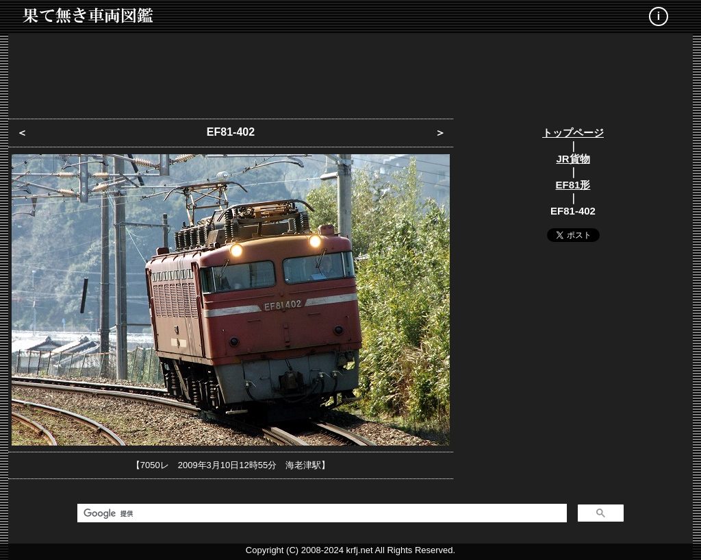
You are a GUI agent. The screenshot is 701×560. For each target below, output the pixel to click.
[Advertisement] (350, 72)
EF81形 (573, 185)
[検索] (321, 513)
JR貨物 (572, 159)
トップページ (573, 132)
